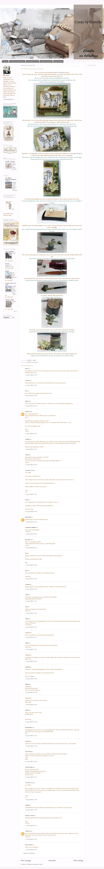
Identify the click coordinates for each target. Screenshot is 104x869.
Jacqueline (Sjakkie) (30, 527)
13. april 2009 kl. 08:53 (31, 534)
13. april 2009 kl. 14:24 (31, 613)
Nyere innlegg (26, 860)
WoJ (67, 72)
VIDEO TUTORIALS (17, 61)
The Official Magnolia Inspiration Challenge (10, 179)
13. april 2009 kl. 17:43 (31, 649)
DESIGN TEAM (46, 61)
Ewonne (27, 380)
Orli (26, 606)
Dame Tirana (28, 844)
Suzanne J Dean (29, 815)
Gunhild (27, 667)
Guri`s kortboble (9, 251)
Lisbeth (27, 805)
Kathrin (7, 271)
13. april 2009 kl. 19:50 (31, 704)
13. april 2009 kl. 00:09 (31, 395)
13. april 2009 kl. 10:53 (31, 589)
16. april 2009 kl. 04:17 (31, 825)
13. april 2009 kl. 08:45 (31, 522)
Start (5, 61)
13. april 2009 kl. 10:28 (31, 578)
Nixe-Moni (28, 751)
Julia (26, 499)
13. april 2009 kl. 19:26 (31, 692)
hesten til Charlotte (58, 72)
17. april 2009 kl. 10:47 (31, 849)
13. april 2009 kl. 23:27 (31, 777)
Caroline (27, 584)
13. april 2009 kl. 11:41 (31, 601)
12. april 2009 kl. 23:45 (31, 375)
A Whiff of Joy (29, 362)
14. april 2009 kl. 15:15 (31, 810)
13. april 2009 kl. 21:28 (31, 746)
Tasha (26, 618)
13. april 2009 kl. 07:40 (31, 511)
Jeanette (27, 741)
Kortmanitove (28, 727)
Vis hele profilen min (8, 99)
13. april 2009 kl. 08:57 (31, 547)
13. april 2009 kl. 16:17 (31, 637)
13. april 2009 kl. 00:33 (31, 406)
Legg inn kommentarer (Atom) (35, 864)
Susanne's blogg (9, 299)
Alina (26, 643)
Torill (26, 594)
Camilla (27, 439)
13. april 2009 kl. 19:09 (31, 678)
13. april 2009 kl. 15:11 (31, 627)
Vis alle (15, 311)
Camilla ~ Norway (10, 161)
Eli (26, 553)
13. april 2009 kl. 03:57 (31, 464)
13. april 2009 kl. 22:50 (31, 761)
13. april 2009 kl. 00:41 (31, 433)
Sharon (27, 401)
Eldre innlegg (78, 860)
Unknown (27, 411)
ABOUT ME (58, 61)
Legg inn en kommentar (29, 853)
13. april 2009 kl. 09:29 (31, 565)
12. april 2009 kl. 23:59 (31, 385)
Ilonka (27, 710)
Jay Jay (7, 263)
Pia (26, 391)
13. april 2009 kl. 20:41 (31, 735)
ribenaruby (28, 517)
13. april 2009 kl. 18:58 (31, 661)
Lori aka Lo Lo (29, 470)
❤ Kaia (27, 684)
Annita (27, 454)
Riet (26, 570)
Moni (26, 368)
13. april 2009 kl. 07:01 (31, 494)
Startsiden (52, 860)
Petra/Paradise (29, 767)
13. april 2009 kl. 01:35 (31, 449)
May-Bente (28, 539)
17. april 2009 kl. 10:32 (31, 839)
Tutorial (36, 362)
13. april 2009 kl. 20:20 (31, 722)
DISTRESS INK (32, 61)
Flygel (13, 253)
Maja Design (77, 153)
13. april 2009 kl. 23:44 (31, 799)
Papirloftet (34, 153)
